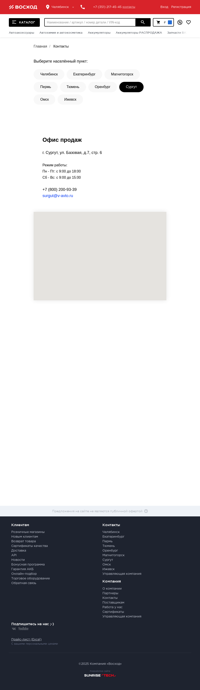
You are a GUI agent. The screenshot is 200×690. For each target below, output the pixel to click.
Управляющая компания (121, 574)
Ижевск (70, 99)
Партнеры (110, 593)
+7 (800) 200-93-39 (59, 189)
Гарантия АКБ (22, 569)
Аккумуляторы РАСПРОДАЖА (139, 32)
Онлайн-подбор (24, 574)
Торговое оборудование (30, 578)
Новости (18, 560)
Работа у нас (112, 607)
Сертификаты (113, 612)
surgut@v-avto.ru (57, 196)
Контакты (61, 46)
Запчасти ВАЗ (177, 32)
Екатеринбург (84, 74)
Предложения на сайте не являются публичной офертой (97, 511)
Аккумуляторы (99, 32)
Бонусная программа (28, 564)
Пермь (45, 87)
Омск (44, 99)
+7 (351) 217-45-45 (107, 7)
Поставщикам (113, 602)
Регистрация (181, 7)
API (14, 555)
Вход (164, 7)
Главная (40, 46)
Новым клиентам (24, 536)
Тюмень (73, 87)
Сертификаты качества (29, 546)
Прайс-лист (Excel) (26, 639)
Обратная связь (23, 583)
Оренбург (102, 87)
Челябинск (49, 74)
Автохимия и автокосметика (61, 32)
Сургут (131, 87)
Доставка (18, 550)
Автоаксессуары (21, 32)
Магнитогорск (122, 74)
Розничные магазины (28, 532)
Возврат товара (23, 541)
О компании (112, 588)
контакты (129, 7)
